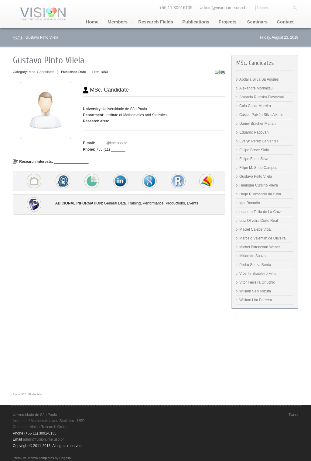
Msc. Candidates (42, 72)
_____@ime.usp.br (111, 143)
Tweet (293, 415)
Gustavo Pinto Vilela (48, 60)
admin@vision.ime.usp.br (224, 7)
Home (17, 37)
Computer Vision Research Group (40, 427)
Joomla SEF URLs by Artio (27, 394)
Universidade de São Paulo (35, 415)
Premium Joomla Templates (33, 458)
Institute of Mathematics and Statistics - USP (49, 421)
